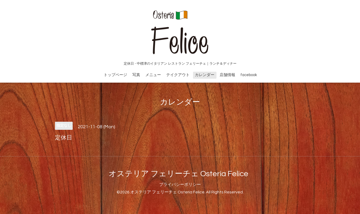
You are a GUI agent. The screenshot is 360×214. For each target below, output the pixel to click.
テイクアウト (178, 75)
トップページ (115, 75)
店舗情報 (227, 75)
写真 (136, 75)
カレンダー (204, 75)
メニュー (153, 75)
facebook (248, 75)
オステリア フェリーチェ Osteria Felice (178, 174)
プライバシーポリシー (180, 184)
